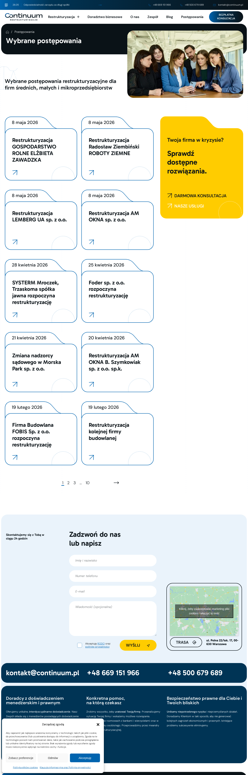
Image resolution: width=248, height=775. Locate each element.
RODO (101, 643)
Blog (169, 17)
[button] (98, 724)
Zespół (152, 17)
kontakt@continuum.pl (228, 4)
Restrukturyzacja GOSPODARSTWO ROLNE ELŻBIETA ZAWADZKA (34, 150)
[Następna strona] (116, 482)
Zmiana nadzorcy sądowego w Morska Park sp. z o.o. (36, 362)
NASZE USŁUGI (185, 206)
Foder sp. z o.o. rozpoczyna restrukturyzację (108, 289)
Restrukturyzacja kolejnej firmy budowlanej (109, 431)
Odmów (53, 758)
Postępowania (192, 17)
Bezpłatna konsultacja (226, 16)
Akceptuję (84, 758)
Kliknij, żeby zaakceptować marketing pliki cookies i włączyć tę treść (204, 611)
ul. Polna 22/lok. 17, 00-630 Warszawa (222, 642)
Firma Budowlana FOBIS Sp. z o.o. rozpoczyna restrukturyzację (32, 435)
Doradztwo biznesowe (105, 17)
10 (88, 482)
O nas (134, 17)
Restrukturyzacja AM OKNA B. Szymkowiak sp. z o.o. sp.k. (114, 362)
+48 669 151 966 (159, 4)
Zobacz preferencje (20, 758)
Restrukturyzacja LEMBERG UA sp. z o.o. (39, 216)
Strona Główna (7, 32)
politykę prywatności (97, 646)
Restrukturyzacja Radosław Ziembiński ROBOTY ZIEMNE (114, 146)
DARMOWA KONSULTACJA (196, 196)
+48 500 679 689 (192, 4)
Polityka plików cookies (25, 767)
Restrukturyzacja (61, 17)
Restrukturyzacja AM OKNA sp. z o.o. (114, 216)
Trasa (182, 642)
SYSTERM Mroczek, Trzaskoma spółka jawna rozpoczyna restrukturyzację (35, 292)
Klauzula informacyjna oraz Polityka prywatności (65, 767)
